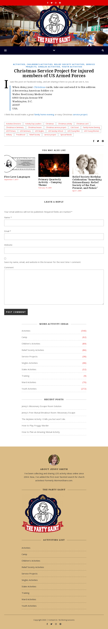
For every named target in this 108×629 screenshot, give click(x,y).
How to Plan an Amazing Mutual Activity (41, 432)
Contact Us (53, 620)
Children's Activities (40, 64)
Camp (24, 337)
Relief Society (35, 134)
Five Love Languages (17, 177)
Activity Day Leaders (33, 124)
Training (25, 375)
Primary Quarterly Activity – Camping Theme (50, 182)
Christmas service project (56, 127)
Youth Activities (72, 67)
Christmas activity (65, 124)
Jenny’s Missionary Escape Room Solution (41, 406)
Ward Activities (29, 382)
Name (8, 217)
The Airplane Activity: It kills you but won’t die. (44, 419)
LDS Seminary (25, 131)
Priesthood (20, 134)
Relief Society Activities (69, 64)
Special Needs (66, 134)
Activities (19, 64)
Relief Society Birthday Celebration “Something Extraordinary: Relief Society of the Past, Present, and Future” (87, 182)
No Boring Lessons (67, 620)
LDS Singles (39, 131)
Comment (9, 267)
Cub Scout (75, 127)
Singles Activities (49, 67)
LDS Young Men (74, 131)
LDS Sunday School (55, 131)
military (9, 134)
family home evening (44, 114)
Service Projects (30, 356)
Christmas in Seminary (15, 127)
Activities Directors (13, 124)
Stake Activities (29, 369)
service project (80, 114)
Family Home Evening (91, 127)
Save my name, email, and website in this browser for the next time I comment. (42, 262)
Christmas (39, 87)
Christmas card (82, 124)
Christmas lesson (35, 127)
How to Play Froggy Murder (35, 425)
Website (8, 244)
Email (7, 231)
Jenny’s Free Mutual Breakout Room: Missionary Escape (48, 412)
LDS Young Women (91, 131)
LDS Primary (11, 131)
